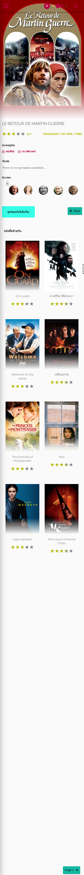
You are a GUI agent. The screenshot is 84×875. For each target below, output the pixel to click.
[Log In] (75, 6)
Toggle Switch (58, 6)
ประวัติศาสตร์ (27, 151)
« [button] (7, 183)
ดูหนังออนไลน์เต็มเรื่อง (18, 212)
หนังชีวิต (8, 151)
